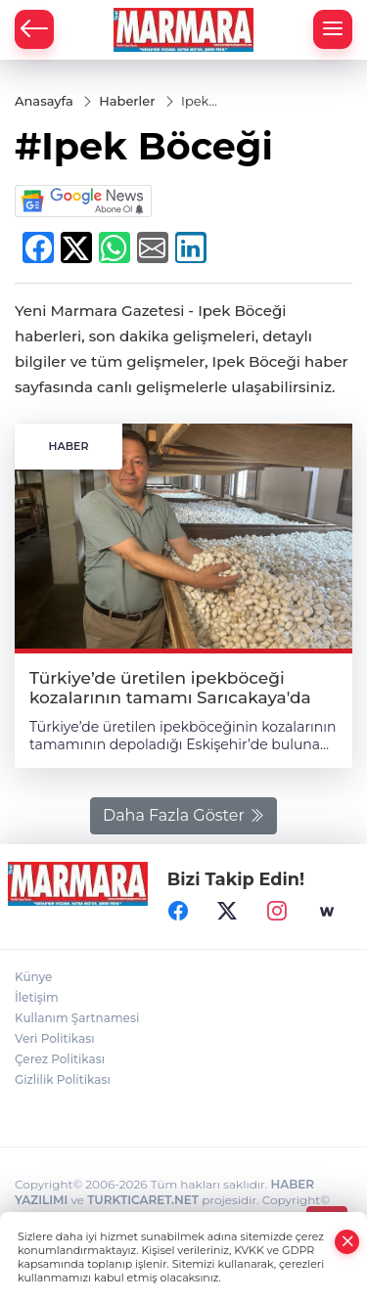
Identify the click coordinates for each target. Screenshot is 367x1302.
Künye (33, 976)
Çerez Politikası (60, 1059)
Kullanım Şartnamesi (77, 1017)
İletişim (37, 997)
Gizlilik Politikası (63, 1079)
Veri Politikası (55, 1038)
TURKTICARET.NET (143, 1199)
